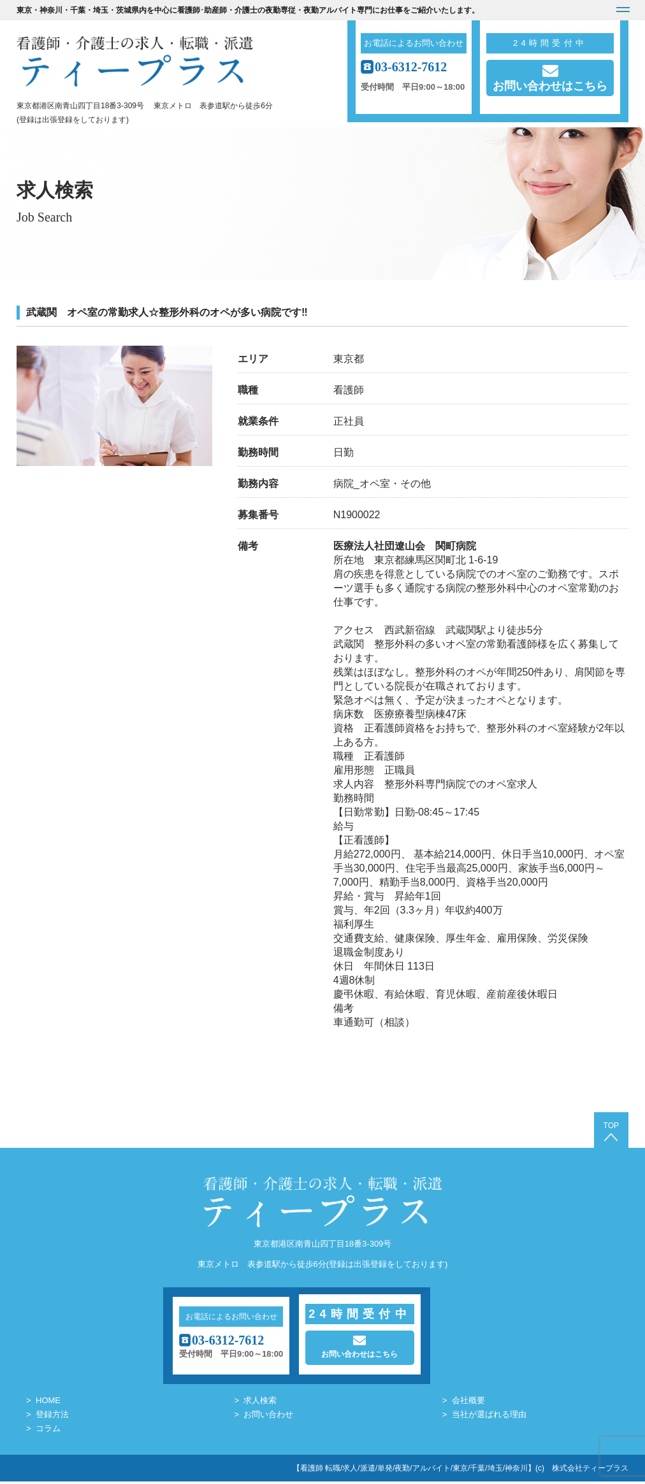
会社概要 (468, 1403)
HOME (48, 1403)
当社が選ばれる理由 (489, 1417)
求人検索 (260, 1403)
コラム (48, 1431)
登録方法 (52, 1417)
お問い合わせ (268, 1417)
